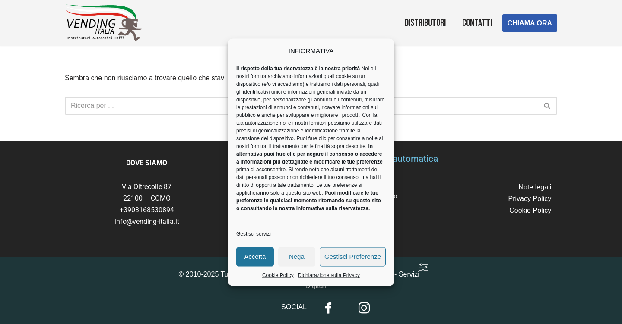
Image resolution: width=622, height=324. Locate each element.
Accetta (255, 260)
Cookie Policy (278, 279)
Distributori (425, 23)
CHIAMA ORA (530, 23)
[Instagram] (364, 308)
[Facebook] (328, 308)
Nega (297, 260)
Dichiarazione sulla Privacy (329, 279)
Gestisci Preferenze (352, 260)
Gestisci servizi (253, 237)
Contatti (477, 23)
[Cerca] (547, 106)
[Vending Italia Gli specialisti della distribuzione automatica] (106, 23)
